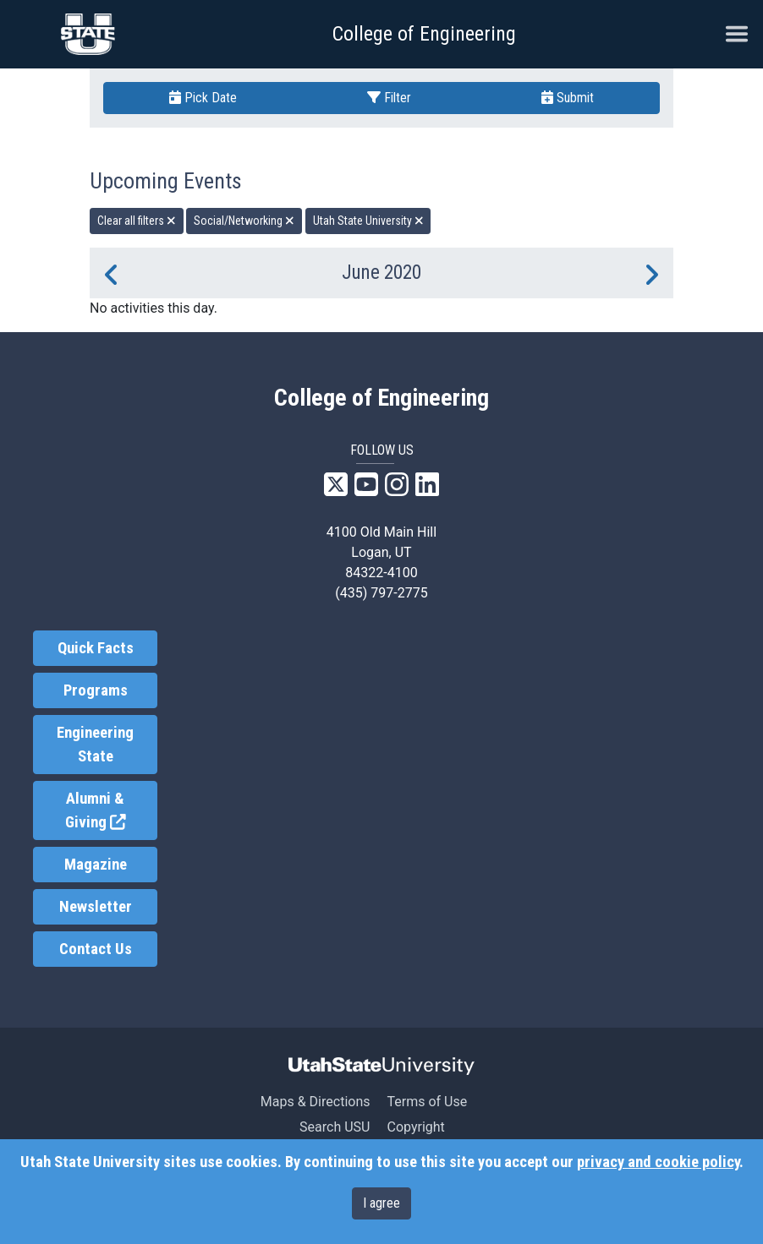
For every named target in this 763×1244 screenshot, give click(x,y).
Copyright (415, 1127)
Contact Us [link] (95, 949)
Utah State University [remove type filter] (368, 220)
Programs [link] (95, 690)
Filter (389, 98)
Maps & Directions (316, 1102)
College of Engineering (424, 34)
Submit (567, 98)
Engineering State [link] (95, 744)
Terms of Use (427, 1102)
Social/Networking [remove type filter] (244, 220)
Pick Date (203, 98)
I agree (381, 1203)
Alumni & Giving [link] (111, 810)
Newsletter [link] (95, 907)
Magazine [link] (95, 864)
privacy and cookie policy (658, 1162)
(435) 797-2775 (381, 593)
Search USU (334, 1127)
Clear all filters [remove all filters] (136, 220)
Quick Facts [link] (96, 648)
